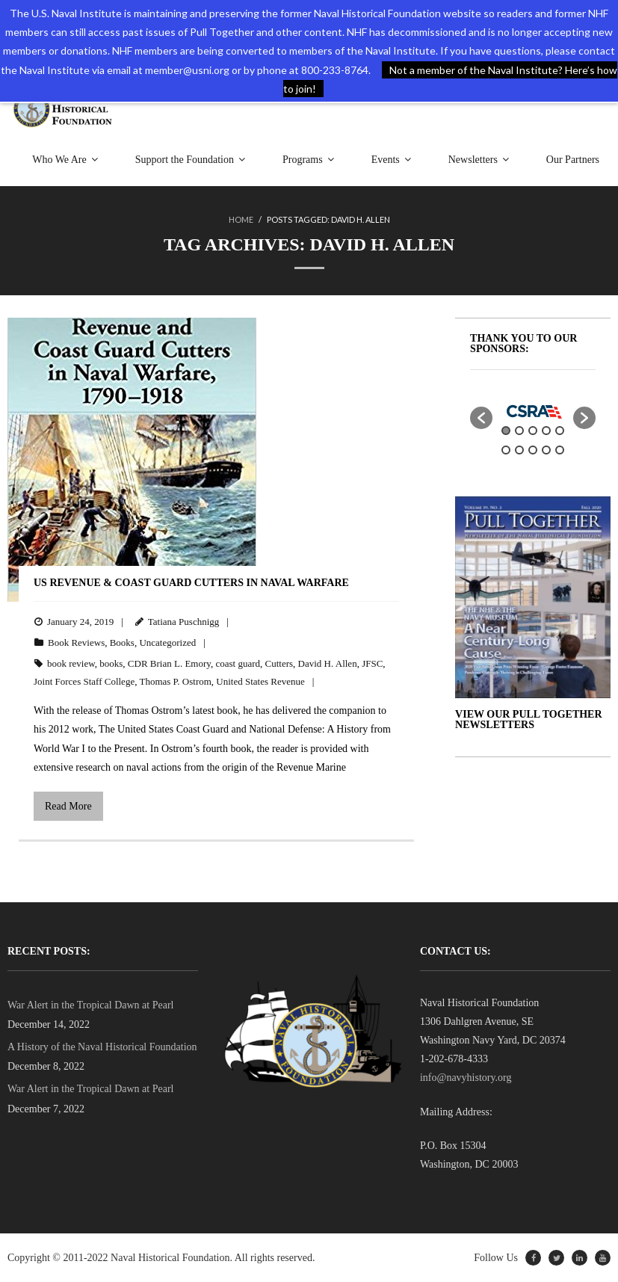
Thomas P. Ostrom (175, 681)
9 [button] (546, 450)
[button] (481, 418)
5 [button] (559, 430)
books (111, 663)
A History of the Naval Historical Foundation (102, 1047)
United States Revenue (260, 681)
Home (241, 219)
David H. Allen (327, 663)
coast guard (237, 663)
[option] (532, 410)
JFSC (372, 663)
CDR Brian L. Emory (169, 663)
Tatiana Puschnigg (184, 621)
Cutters (279, 663)
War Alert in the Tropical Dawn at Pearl (90, 1005)
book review (71, 663)
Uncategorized (167, 642)
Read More (68, 806)
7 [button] (519, 450)
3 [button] (532, 430)
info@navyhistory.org (466, 1077)
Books (122, 642)
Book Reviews (76, 642)
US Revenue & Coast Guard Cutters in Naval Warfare (191, 582)
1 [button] (505, 430)
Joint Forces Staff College (84, 681)
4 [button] (546, 430)
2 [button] (519, 430)
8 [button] (532, 450)
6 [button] (505, 450)
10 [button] (559, 450)
